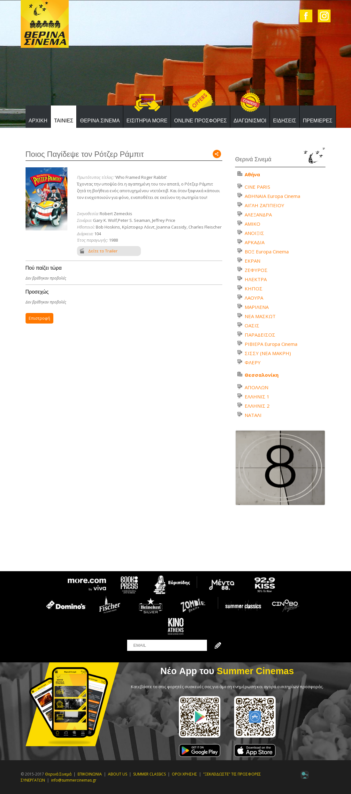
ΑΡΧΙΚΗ (38, 120)
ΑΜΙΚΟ (252, 224)
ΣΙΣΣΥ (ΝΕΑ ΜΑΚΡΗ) (268, 353)
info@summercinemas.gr (73, 780)
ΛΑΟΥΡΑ (254, 298)
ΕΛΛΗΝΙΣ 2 (257, 406)
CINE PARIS (257, 187)
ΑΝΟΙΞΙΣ (254, 233)
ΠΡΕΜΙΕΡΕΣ (317, 120)
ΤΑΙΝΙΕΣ (63, 120)
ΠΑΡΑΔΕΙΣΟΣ (260, 334)
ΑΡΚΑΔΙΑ (254, 242)
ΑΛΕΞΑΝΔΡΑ (258, 214)
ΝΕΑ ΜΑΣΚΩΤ (260, 316)
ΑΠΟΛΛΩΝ (256, 387)
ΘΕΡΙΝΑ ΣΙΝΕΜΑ (100, 120)
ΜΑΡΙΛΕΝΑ (257, 307)
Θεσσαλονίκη (262, 375)
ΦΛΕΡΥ (253, 362)
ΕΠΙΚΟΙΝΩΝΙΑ (90, 774)
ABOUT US (117, 774)
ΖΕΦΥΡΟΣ (256, 270)
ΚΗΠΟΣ (254, 288)
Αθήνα (252, 174)
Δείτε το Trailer (103, 251)
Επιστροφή (39, 318)
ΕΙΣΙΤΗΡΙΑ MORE (146, 120)
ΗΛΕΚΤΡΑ (256, 279)
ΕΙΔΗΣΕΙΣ (284, 120)
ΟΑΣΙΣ (252, 325)
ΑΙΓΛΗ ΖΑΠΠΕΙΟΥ (264, 205)
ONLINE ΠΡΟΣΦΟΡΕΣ (200, 120)
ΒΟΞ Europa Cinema (267, 251)
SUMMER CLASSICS (149, 774)
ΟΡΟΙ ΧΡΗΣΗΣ (184, 774)
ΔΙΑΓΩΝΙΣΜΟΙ (249, 120)
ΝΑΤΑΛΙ (253, 415)
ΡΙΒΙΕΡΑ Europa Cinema (271, 344)
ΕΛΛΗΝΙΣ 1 (257, 396)
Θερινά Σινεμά (58, 774)
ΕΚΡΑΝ (252, 261)
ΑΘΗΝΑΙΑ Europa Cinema (272, 196)
